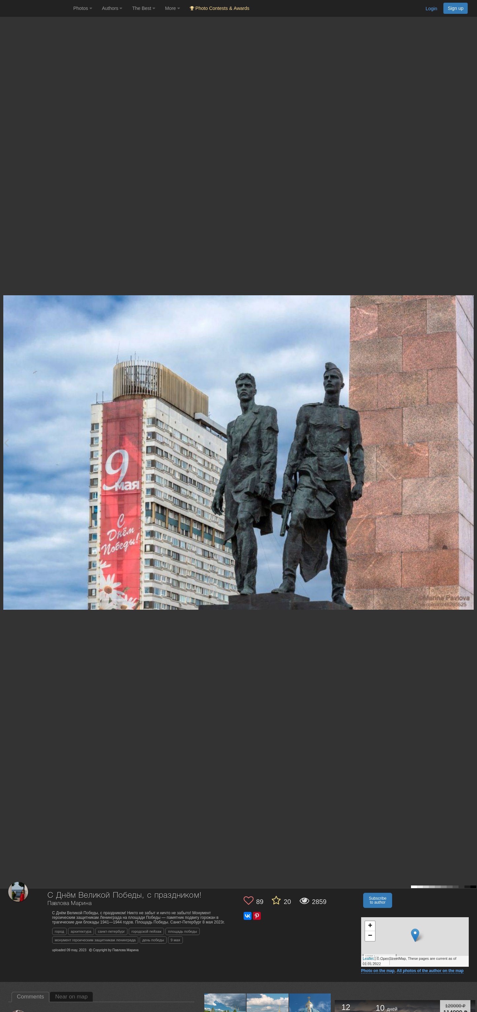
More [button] (172, 8)
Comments (30, 997)
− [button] (370, 936)
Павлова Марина (70, 903)
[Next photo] (470, 442)
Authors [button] (112, 8)
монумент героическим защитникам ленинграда (95, 940)
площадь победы (182, 931)
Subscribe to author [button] (377, 900)
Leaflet (368, 958)
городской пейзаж (146, 931)
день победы (153, 940)
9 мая (175, 940)
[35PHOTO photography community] (35, 8)
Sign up (455, 8)
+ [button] (370, 926)
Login (431, 8)
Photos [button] (82, 8)
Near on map (71, 997)
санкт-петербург (111, 931)
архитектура (81, 931)
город (59, 931)
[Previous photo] (6, 442)
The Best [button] (143, 8)
